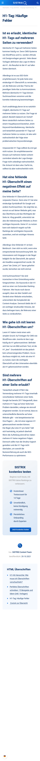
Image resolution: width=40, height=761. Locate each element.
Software (20, 677)
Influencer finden (20, 692)
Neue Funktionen (20, 741)
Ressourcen (20, 698)
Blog (20, 713)
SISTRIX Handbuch (20, 738)
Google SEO (20, 685)
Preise (20, 681)
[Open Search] (38, 2)
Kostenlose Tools (20, 716)
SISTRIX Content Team (22, 552)
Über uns (20, 657)
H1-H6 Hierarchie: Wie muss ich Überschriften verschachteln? (19, 578)
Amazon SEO (20, 688)
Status (20, 751)
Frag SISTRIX (14, 8)
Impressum (20, 671)
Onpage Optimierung (27, 8)
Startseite (6, 8)
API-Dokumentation (20, 745)
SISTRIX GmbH (20, 653)
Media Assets (20, 727)
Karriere (20, 660)
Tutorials (20, 720)
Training (20, 706)
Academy (20, 710)
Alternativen (20, 723)
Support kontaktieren (20, 748)
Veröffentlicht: (15, 556)
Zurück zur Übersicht (19, 603)
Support (20, 733)
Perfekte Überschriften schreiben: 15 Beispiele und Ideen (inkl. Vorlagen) (21, 590)
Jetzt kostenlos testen (20, 530)
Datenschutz (20, 667)
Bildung (20, 664)
